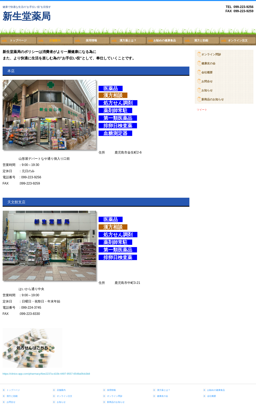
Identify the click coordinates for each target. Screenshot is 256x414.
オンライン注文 (238, 40)
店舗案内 (54, 40)
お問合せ (207, 81)
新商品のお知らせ (212, 99)
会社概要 (207, 72)
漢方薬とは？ (128, 40)
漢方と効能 (201, 40)
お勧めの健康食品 (164, 40)
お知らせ (207, 90)
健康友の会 (208, 63)
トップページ (18, 40)
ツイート (202, 109)
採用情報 (91, 40)
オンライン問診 (211, 54)
